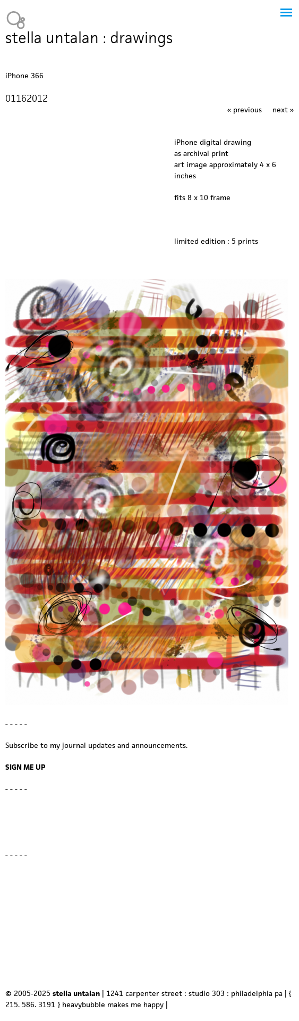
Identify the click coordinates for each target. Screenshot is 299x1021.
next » (283, 109)
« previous (244, 109)
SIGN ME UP (25, 767)
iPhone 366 (24, 75)
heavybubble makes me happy (113, 1004)
